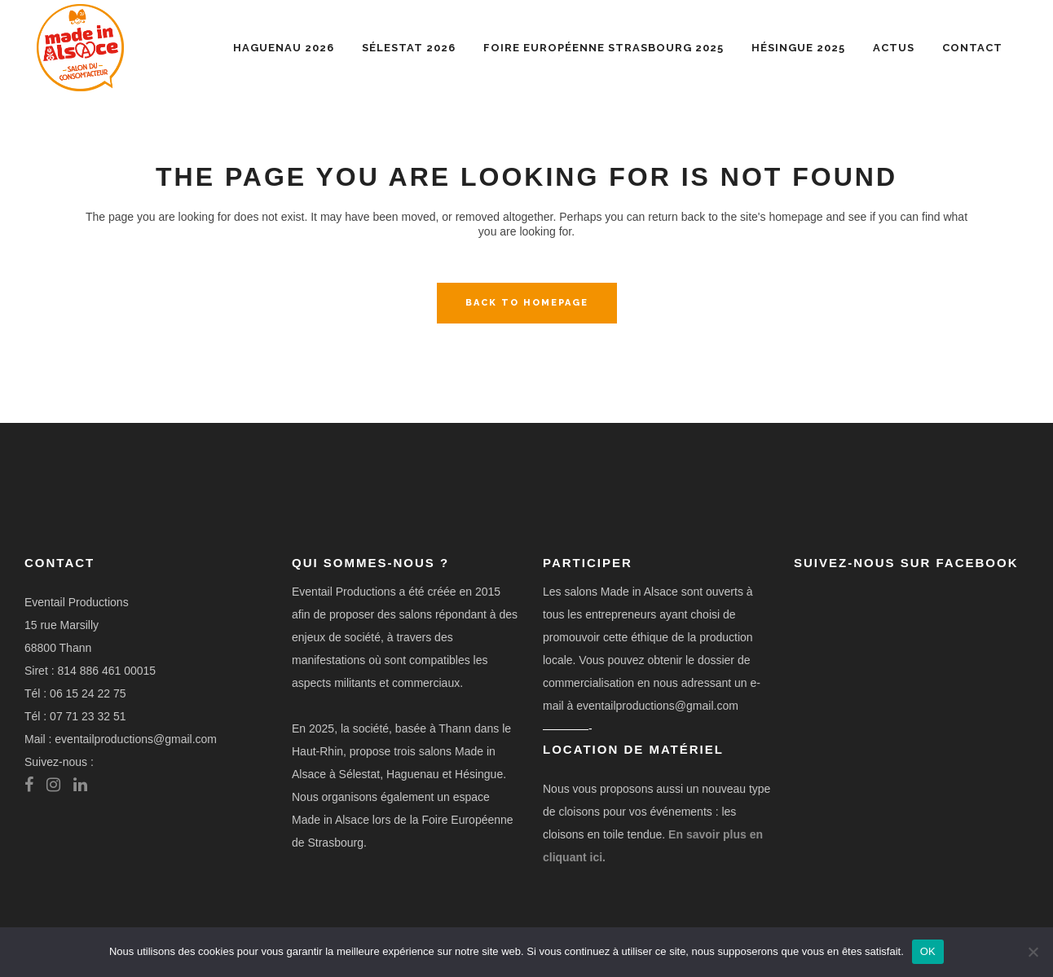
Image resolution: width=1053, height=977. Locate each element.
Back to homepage (526, 302)
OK (928, 951)
